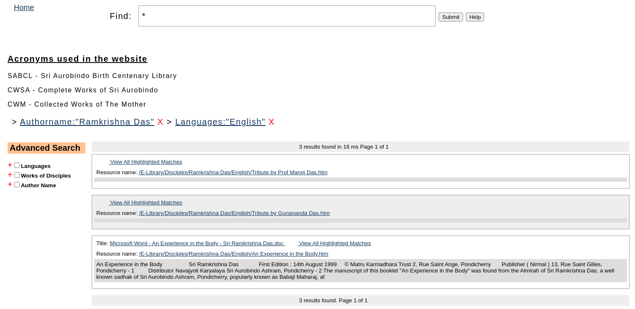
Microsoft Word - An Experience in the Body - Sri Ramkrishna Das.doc (197, 243)
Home (24, 7)
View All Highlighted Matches (146, 162)
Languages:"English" (220, 121)
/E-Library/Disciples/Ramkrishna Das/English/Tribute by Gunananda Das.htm (234, 213)
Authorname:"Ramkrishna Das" (87, 121)
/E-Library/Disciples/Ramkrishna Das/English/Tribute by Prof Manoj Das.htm (233, 172)
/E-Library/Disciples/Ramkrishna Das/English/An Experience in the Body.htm (233, 254)
